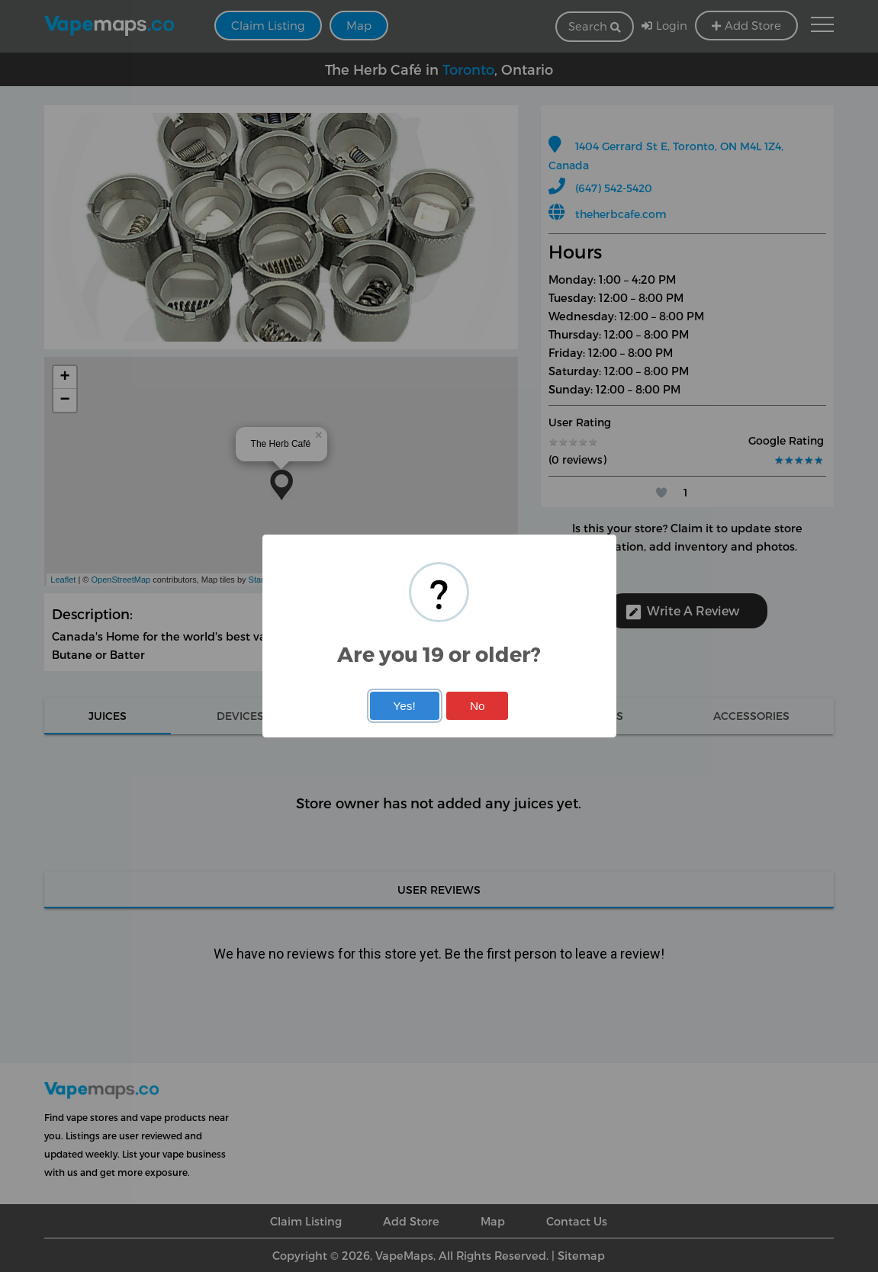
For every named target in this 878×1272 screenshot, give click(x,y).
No (477, 705)
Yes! (404, 705)
